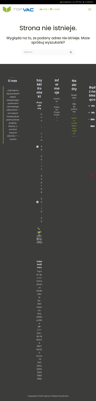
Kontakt (57, 99)
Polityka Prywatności (57, 112)
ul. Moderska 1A (89, 2)
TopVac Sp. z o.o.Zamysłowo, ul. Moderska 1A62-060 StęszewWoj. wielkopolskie (39, 297)
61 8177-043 (78, 2)
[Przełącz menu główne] (89, 9)
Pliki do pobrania (74, 108)
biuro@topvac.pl (66, 2)
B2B (43, 9)
